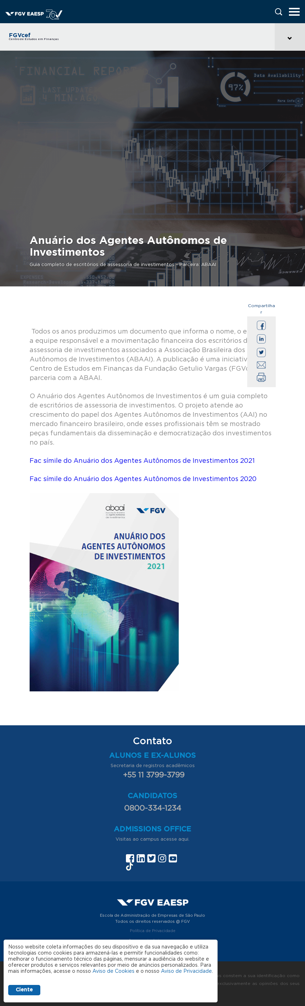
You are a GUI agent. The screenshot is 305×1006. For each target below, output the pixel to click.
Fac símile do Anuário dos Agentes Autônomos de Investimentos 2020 (143, 479)
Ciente (24, 989)
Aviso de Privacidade (186, 971)
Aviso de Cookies (113, 971)
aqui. (183, 839)
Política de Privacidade (153, 931)
